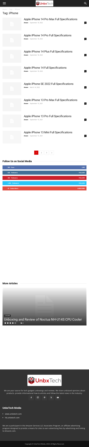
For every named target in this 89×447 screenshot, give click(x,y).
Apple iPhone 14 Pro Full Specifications (47, 35)
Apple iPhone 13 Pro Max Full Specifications (50, 100)
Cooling (7, 315)
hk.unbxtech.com (12, 417)
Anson (26, 23)
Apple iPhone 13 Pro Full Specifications (47, 116)
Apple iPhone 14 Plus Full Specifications (48, 51)
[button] (4, 3)
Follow (82, 173)
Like (83, 167)
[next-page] (52, 153)
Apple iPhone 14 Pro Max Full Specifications (50, 19)
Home (5, 9)
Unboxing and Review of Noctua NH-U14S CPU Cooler (43, 319)
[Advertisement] (21, 238)
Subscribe (81, 188)
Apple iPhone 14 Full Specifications (45, 67)
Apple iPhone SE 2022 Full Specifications (48, 83)
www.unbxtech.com (13, 414)
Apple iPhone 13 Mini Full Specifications (48, 132)
